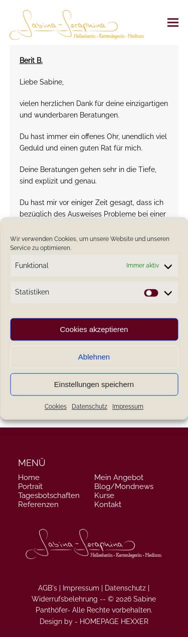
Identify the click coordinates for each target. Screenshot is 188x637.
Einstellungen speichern (94, 384)
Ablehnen (94, 356)
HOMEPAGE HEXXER (114, 622)
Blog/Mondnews (123, 486)
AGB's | (49, 588)
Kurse (104, 495)
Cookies (56, 407)
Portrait (30, 486)
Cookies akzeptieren (94, 329)
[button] (172, 22)
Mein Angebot (118, 477)
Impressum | (83, 588)
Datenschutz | (127, 588)
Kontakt (107, 504)
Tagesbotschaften (49, 495)
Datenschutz (89, 407)
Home (29, 477)
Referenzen (38, 504)
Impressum (127, 407)
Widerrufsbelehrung (65, 599)
